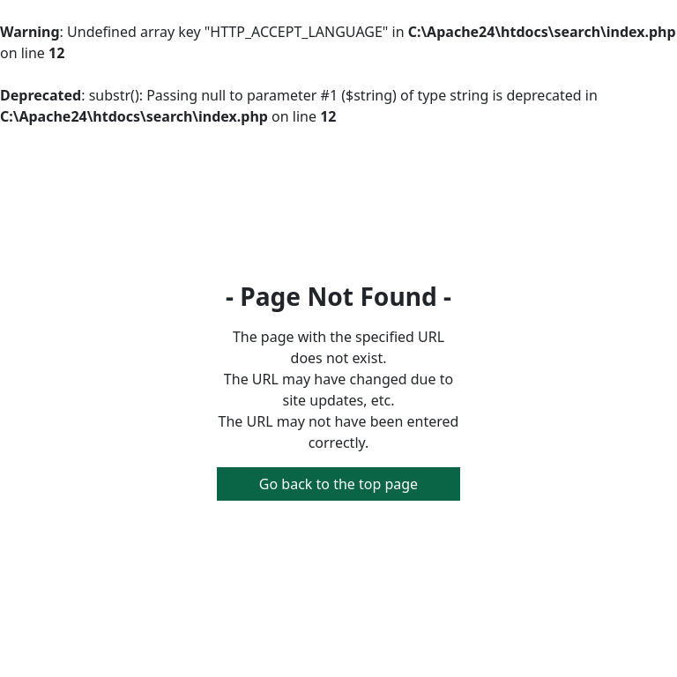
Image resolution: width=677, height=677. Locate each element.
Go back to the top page (338, 484)
